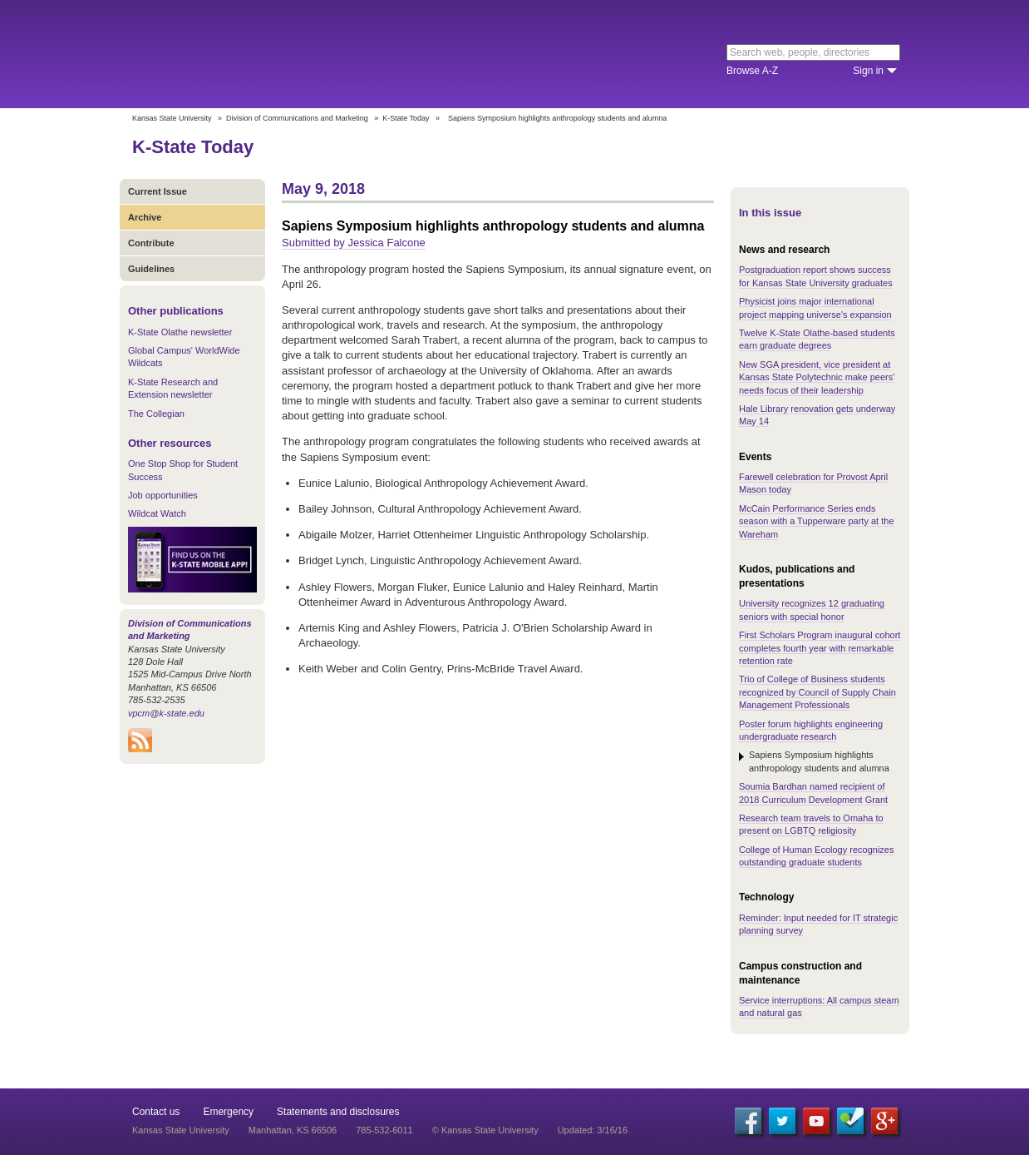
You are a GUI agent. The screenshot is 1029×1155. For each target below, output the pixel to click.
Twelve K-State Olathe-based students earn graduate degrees (817, 339)
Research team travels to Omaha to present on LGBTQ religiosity (811, 824)
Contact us (156, 1112)
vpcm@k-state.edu (166, 713)
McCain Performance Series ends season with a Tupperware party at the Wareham (816, 521)
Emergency (228, 1112)
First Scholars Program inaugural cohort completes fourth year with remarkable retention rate (819, 648)
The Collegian (156, 414)
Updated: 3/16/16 (593, 1130)
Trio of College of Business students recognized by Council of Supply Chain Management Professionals (817, 692)
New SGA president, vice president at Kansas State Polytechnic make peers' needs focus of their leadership (816, 377)
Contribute (151, 243)
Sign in (868, 71)
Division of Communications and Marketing (297, 118)
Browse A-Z (752, 71)
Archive (144, 217)
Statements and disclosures (338, 1112)
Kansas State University (267, 54)
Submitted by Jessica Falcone (354, 242)
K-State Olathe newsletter (180, 332)
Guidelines (151, 269)
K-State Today (405, 118)
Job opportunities (163, 495)
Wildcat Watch (157, 513)
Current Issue (157, 191)
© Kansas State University (485, 1130)
